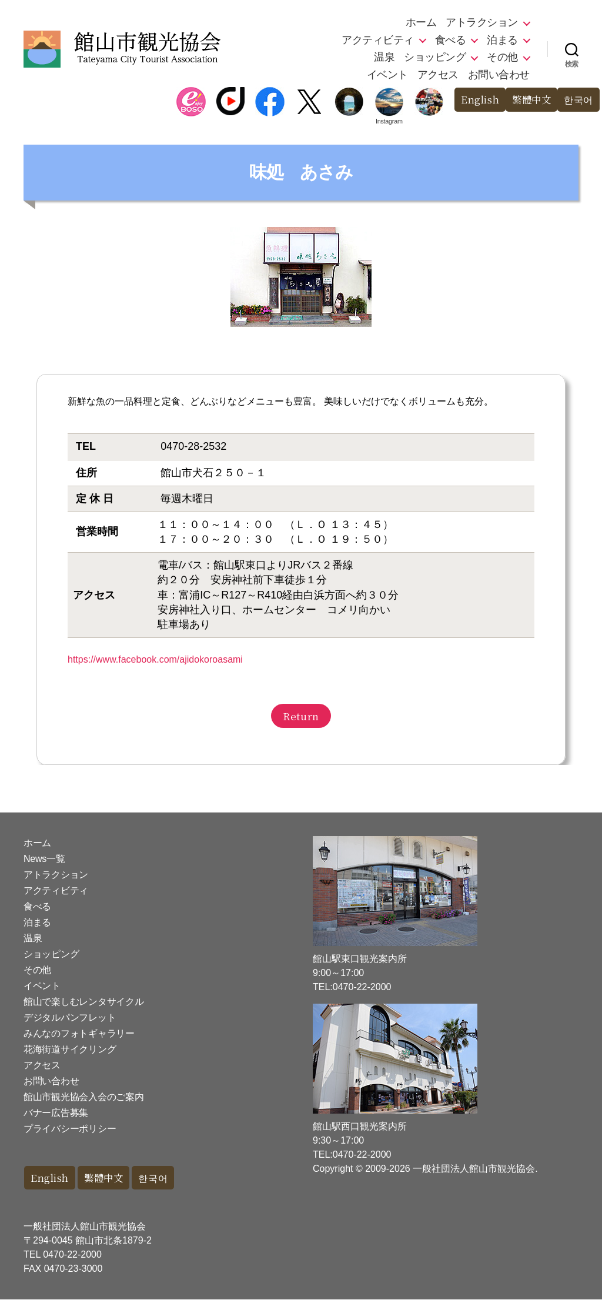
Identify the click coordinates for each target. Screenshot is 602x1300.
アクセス (438, 75)
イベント (387, 75)
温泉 (384, 57)
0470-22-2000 (72, 1255)
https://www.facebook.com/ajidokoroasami (155, 659)
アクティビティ (378, 40)
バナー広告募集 (56, 1113)
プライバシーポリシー (70, 1129)
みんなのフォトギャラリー (79, 1033)
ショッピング (435, 57)
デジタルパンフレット (70, 1017)
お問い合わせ (499, 75)
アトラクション (482, 22)
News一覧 (44, 859)
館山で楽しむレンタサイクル (84, 1002)
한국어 (577, 99)
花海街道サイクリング (70, 1049)
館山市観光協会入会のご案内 (84, 1097)
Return (301, 716)
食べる (450, 40)
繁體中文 (528, 99)
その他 (502, 57)
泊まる (502, 40)
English (475, 99)
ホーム (421, 22)
